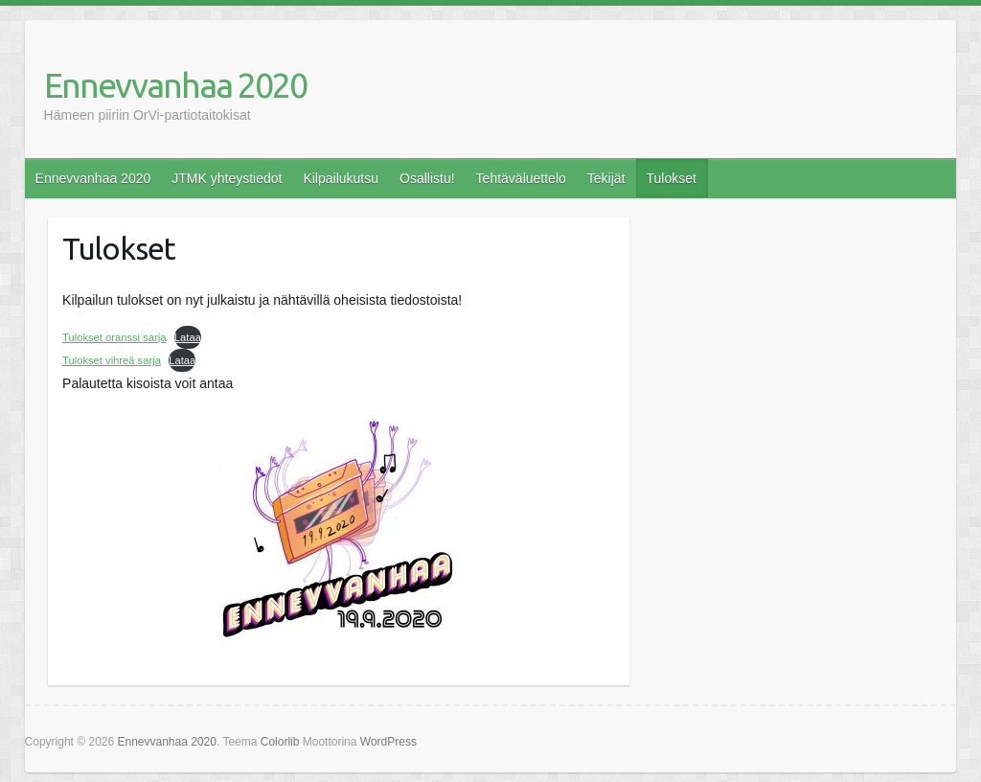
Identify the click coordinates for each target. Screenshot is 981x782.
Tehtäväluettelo (521, 178)
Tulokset (671, 178)
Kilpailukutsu (340, 178)
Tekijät (606, 178)
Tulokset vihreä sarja (111, 360)
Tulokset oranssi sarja (114, 337)
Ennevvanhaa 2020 (175, 84)
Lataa (187, 337)
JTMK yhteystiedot (226, 178)
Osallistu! (427, 178)
